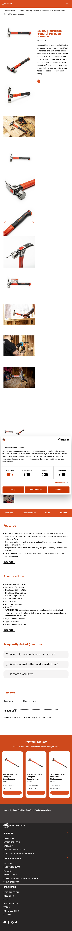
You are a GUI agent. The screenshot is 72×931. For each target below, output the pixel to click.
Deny (13, 490)
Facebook (8, 922)
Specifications (29, 513)
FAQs (47, 513)
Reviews (63, 513)
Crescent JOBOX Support (14, 850)
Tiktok (16, 922)
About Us (7, 863)
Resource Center (11, 892)
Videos (6, 907)
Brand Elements (11, 911)
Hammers (45, 11)
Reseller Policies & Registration (18, 853)
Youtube (4, 922)
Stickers (7, 915)
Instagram (12, 922)
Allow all (58, 490)
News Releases (10, 903)
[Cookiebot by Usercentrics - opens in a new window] (59, 439)
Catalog (7, 900)
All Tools (20, 11)
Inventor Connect (11, 867)
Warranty (8, 846)
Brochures (8, 896)
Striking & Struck (32, 11)
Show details (60, 483)
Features (9, 513)
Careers (7, 871)
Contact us (8, 838)
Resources (29, 701)
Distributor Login (11, 842)
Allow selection (36, 490)
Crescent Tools (9, 11)
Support (8, 833)
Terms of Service (11, 882)
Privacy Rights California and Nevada (20, 878)
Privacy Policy (10, 875)
